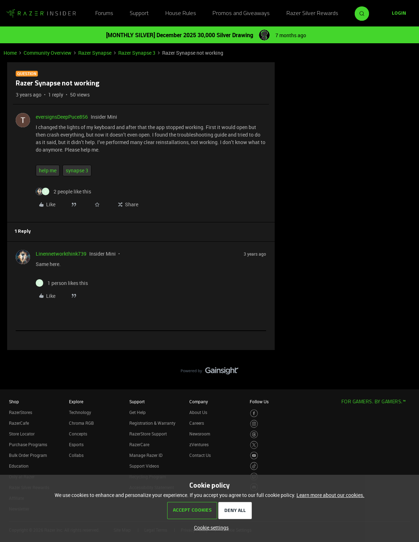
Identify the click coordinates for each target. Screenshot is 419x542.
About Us (198, 412)
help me (47, 170)
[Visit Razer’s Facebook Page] (254, 413)
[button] (399, 13)
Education (19, 466)
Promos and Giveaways (241, 13)
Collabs (76, 455)
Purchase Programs (28, 444)
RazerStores (20, 412)
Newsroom (199, 434)
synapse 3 (77, 170)
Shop (14, 401)
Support (139, 13)
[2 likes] (63, 191)
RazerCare (139, 444)
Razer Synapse (94, 52)
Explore (76, 401)
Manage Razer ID (146, 455)
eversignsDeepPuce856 (62, 116)
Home (10, 52)
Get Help (137, 412)
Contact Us (200, 455)
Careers (196, 423)
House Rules (180, 13)
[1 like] (62, 283)
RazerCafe (19, 423)
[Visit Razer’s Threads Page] (254, 434)
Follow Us (259, 401)
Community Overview (47, 52)
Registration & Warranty (152, 423)
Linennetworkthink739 (61, 253)
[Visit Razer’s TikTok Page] (254, 466)
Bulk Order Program (28, 455)
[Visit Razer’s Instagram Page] (254, 423)
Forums (104, 13)
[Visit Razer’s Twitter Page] (254, 444)
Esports (76, 444)
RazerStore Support (148, 434)
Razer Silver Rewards (312, 13)
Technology (80, 412)
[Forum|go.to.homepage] (41, 13)
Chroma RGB (81, 423)
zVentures (199, 444)
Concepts (78, 434)
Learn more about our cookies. (330, 495)
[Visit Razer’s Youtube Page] (254, 455)
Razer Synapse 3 (136, 52)
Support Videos (144, 466)
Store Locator (22, 434)
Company (198, 401)
